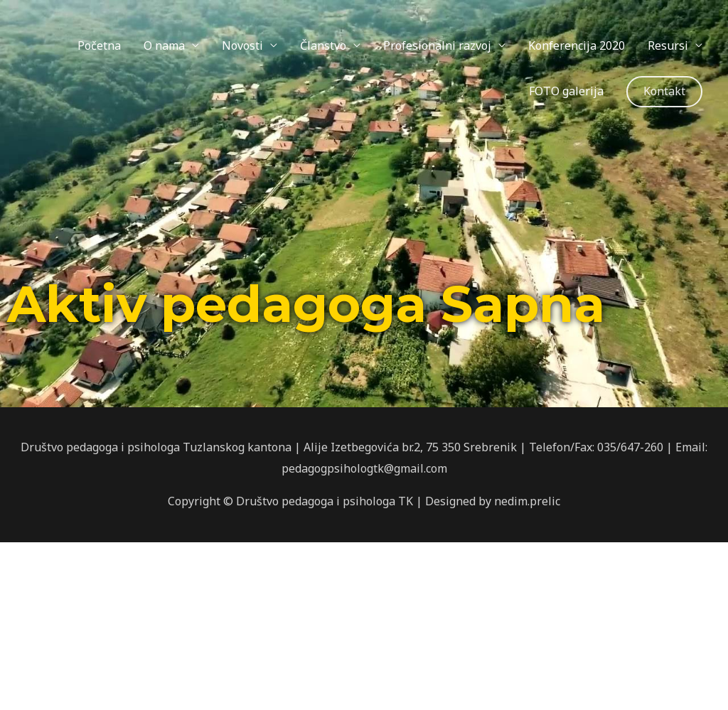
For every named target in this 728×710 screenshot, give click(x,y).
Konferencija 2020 (576, 45)
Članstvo (323, 45)
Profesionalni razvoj (437, 45)
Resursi (668, 45)
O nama (164, 45)
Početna (99, 45)
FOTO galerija (566, 91)
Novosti (242, 45)
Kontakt (664, 91)
